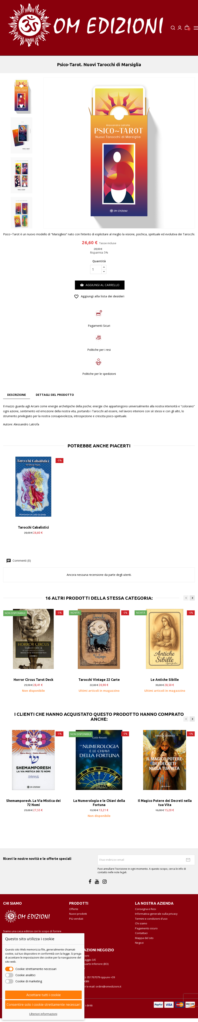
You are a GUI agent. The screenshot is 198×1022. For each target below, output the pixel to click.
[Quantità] (96, 269)
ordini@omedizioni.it (108, 986)
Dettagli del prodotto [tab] (55, 395)
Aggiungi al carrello (99, 285)
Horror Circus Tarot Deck (33, 679)
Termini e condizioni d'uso (151, 918)
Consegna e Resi (145, 909)
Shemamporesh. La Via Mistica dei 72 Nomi (33, 803)
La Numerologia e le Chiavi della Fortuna (99, 803)
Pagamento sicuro (146, 928)
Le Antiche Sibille (165, 679)
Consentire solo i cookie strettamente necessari (43, 1004)
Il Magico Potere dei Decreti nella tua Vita (165, 803)
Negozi (139, 943)
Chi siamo (141, 923)
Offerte (73, 909)
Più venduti (76, 918)
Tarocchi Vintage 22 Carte (99, 679)
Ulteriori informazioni (43, 1014)
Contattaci (141, 933)
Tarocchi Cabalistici (33, 527)
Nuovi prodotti (78, 914)
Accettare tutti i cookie (43, 995)
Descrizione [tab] (16, 395)
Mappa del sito (144, 938)
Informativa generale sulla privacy (156, 914)
